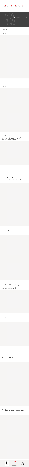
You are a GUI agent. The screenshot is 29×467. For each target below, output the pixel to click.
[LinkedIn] (16, 465)
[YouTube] (14, 465)
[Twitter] (12, 465)
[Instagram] (13, 465)
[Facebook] (15, 465)
